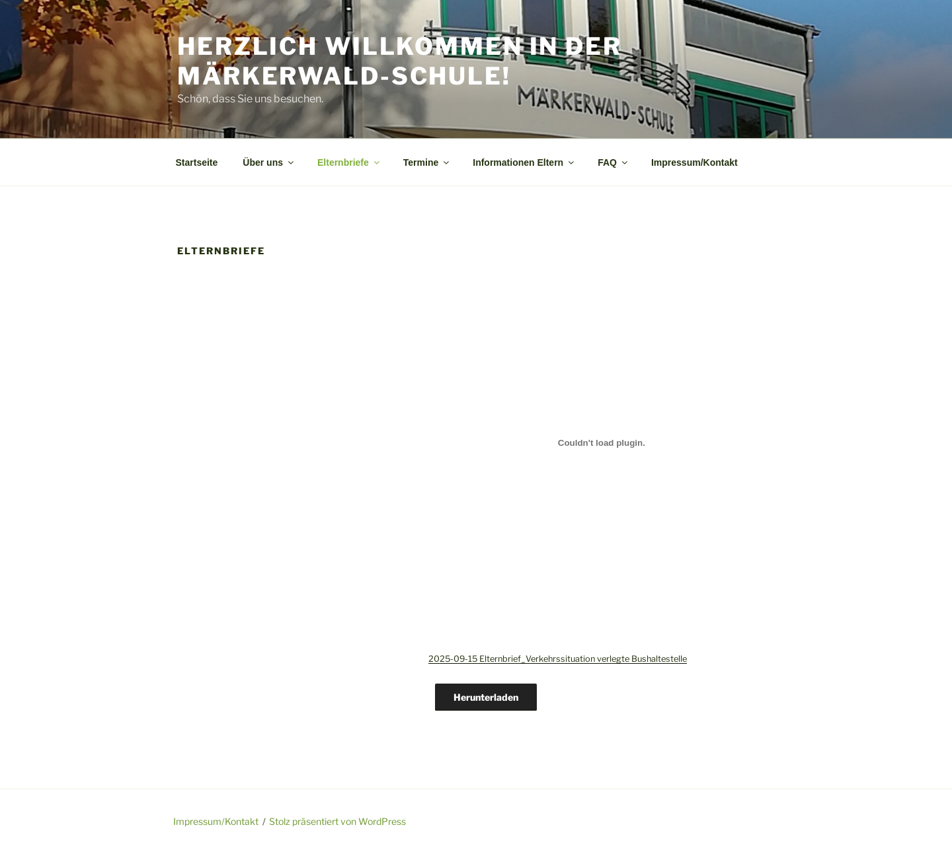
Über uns (269, 162)
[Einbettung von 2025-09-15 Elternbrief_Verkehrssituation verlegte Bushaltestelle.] (601, 442)
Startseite (197, 162)
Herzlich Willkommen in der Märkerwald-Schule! (399, 61)
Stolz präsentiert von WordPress (337, 821)
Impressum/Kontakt (694, 162)
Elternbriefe (349, 162)
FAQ (613, 162)
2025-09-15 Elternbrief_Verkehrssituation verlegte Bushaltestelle (557, 659)
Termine (427, 162)
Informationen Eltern (524, 162)
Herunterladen (486, 697)
